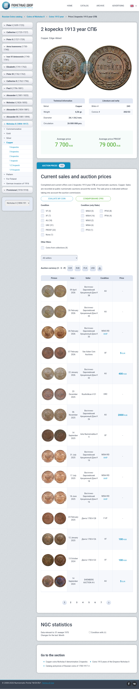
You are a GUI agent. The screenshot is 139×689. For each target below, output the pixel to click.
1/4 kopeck (15, 170)
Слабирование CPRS (93, 199)
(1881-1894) (17, 116)
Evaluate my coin (56, 199)
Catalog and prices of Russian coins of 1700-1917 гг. (68, 666)
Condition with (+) (98, 632)
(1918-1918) (16, 190)
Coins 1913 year (56, 16)
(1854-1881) (16, 109)
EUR (70, 268)
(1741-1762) (15, 67)
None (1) (49, 235)
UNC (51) (49, 225)
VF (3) (48, 211)
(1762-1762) (14, 74)
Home (69, 6)
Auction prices (53, 166)
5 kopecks (14, 147)
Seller (89, 278)
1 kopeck (14, 161)
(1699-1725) (14, 25)
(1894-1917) (15, 124)
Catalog (84, 6)
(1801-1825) (16, 95)
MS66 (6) (90, 225)
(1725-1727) (16, 32)
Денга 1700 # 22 (89, 560)
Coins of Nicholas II (36, 16)
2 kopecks (14, 156)
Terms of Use (48, 683)
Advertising (118, 6)
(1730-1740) (16, 48)
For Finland (10, 179)
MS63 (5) (90, 211)
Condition (105, 278)
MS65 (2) (90, 220)
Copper (8, 142)
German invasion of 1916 (16, 183)
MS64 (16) (90, 216)
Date (73, 278)
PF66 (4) (108, 216)
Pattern (8, 174)
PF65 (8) (108, 211)
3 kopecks (14, 151)
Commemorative (12, 129)
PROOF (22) (51, 230)
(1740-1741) (17, 58)
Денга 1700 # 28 (89, 518)
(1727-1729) (14, 39)
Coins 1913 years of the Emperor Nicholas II (110, 662)
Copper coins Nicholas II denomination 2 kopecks (66, 662)
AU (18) (49, 220)
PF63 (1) (89, 230)
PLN (85, 268)
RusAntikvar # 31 (89, 394)
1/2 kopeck (15, 165)
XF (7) (48, 216)
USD (93, 268)
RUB (78, 268)
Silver (7, 138)
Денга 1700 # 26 (89, 539)
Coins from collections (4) (57, 248)
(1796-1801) (13, 88)
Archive (100, 6)
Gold (7, 133)
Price (123, 278)
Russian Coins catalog (12, 16)
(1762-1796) (16, 81)
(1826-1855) (15, 102)
